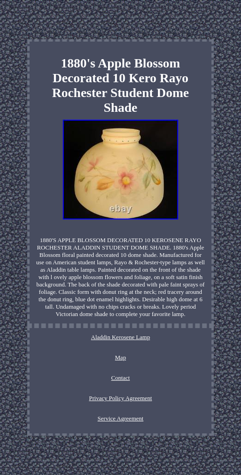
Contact (120, 377)
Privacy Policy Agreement (120, 398)
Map (120, 357)
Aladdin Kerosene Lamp (120, 337)
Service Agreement (120, 418)
